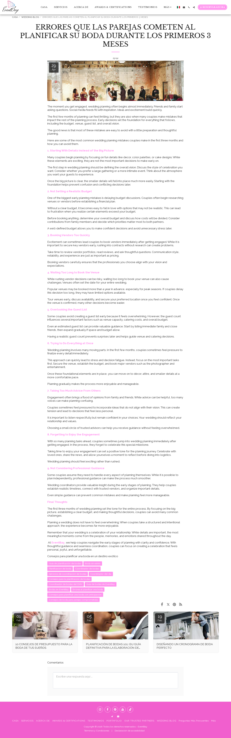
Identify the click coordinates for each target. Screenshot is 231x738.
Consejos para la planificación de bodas (69, 579)
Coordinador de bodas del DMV (65, 584)
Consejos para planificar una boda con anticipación (75, 594)
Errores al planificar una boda (88, 589)
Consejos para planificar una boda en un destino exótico (82, 556)
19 (160, 618)
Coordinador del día (100, 574)
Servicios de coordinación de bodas (67, 574)
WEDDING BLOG (30, 17)
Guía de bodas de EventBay (100, 584)
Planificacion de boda (60, 568)
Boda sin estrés (92, 563)
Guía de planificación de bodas (65, 563)
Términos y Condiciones (96, 730)
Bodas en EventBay (59, 589)
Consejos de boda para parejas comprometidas (73, 599)
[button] (184, 7)
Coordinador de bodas (87, 568)
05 (89, 618)
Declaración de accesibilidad (130, 730)
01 (18, 618)
